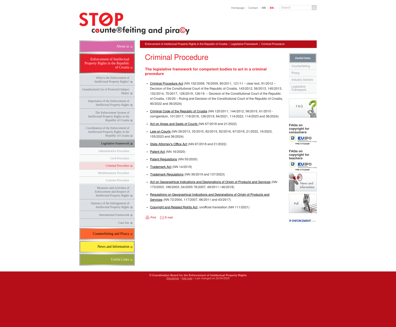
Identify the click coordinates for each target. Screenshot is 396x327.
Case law (123, 222)
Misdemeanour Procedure (113, 173)
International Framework (114, 215)
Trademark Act (160, 167)
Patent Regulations (163, 159)
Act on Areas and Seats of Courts (174, 124)
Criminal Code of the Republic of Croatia (178, 111)
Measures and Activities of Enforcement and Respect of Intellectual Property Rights (112, 191)
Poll (303, 203)
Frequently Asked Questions (303, 108)
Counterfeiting (300, 66)
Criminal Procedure (117, 165)
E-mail (169, 217)
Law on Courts (160, 131)
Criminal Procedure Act (166, 83)
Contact (253, 8)
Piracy (295, 72)
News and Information (303, 181)
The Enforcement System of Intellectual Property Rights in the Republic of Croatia (108, 116)
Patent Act (157, 152)
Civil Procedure (119, 158)
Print (153, 217)
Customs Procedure (117, 180)
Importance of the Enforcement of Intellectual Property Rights (108, 103)
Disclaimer (172, 278)
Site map (187, 278)
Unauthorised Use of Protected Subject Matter (105, 91)
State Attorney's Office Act (168, 144)
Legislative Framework (115, 143)
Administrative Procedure (113, 151)
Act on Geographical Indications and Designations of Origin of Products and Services (210, 182)
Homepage (237, 8)
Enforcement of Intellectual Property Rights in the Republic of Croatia (186, 44)
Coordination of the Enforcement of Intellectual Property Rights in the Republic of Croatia (107, 131)
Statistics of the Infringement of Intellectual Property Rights (110, 205)
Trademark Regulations (167, 174)
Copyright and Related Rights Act (173, 207)
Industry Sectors (302, 79)
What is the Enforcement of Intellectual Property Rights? (111, 79)
